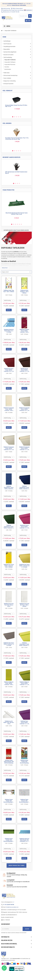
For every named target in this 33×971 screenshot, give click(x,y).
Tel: (8, 904)
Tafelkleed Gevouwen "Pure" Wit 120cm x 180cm (9, 605)
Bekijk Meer (5, 267)
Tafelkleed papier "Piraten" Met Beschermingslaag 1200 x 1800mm (24, 762)
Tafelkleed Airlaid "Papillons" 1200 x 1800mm (24, 292)
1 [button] (12, 116)
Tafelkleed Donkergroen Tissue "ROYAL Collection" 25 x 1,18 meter (9, 527)
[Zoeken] (25, 16)
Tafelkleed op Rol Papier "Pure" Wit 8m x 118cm (8, 722)
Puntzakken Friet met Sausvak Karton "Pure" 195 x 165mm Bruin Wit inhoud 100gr (17, 138)
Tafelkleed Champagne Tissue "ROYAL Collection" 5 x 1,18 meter (24, 448)
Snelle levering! (5, 8)
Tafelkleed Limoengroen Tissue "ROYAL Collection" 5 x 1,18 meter (24, 644)
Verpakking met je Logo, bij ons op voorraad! (12, 10)
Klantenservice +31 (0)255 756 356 (10, 12)
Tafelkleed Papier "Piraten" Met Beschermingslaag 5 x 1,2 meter (9, 801)
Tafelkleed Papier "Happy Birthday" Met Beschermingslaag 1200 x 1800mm (9, 762)
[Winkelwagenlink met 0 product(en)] (28, 20)
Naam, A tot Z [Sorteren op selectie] (5, 272)
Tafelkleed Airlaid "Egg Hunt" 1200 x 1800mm (8, 291)
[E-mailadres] (12, 929)
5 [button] (20, 116)
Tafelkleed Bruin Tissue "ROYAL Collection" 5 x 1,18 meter (24, 370)
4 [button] (18, 116)
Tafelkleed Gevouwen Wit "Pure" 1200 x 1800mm (24, 605)
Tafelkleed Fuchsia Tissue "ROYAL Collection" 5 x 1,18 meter (24, 527)
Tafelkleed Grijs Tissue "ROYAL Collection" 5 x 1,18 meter (8, 644)
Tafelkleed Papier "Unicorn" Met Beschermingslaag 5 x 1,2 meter (24, 801)
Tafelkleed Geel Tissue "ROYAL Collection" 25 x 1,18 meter (24, 566)
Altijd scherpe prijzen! (17, 8)
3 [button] (16, 116)
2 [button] (14, 116)
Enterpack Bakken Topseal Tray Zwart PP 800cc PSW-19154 (16, 106)
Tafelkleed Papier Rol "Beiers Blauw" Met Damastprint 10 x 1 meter (24, 840)
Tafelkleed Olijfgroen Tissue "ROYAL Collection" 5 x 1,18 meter (24, 683)
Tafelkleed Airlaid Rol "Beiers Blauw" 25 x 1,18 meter (9, 331)
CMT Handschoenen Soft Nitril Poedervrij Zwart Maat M (16, 172)
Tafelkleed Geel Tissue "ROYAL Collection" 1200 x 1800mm (9, 566)
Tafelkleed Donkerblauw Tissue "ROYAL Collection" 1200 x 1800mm (8, 487)
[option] (16, 104)
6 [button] (21, 224)
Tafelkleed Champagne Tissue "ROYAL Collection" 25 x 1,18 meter (24, 409)
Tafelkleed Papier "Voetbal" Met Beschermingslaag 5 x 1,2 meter (9, 840)
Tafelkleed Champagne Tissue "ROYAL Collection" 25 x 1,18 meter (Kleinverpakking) (9, 448)
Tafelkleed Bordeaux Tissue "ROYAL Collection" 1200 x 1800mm (24, 331)
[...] (13, 902)
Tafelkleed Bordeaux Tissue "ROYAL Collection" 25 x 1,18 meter (8, 370)
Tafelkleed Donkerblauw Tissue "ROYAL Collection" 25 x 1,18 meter (24, 487)
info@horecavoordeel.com (12, 907)
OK (27, 929)
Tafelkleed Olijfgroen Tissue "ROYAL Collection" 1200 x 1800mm (8, 683)
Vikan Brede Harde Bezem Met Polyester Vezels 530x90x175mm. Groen (17, 213)
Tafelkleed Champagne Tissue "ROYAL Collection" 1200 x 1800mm (9, 409)
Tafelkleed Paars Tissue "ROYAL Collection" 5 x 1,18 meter (24, 722)
